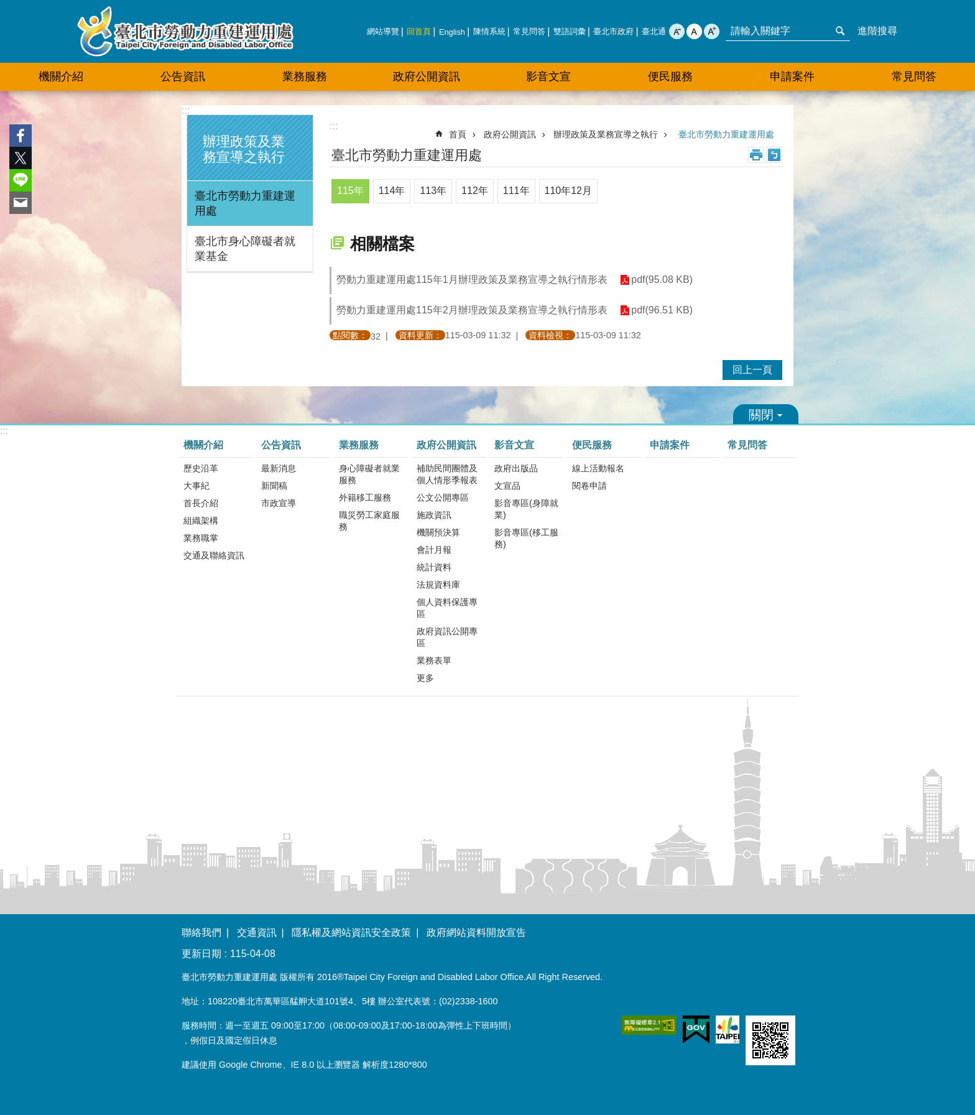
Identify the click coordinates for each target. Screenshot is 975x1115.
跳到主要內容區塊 (6, 6)
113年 (433, 190)
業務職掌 (200, 538)
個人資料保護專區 (447, 608)
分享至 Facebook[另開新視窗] (20, 135)
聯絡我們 (201, 932)
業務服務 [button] (304, 76)
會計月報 (434, 550)
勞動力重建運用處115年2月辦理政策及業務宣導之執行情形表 (472, 310)
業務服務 (359, 445)
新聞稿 (274, 486)
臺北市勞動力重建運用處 (185, 31)
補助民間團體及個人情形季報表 (447, 474)
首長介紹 (200, 503)
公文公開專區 (443, 497)
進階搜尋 (877, 30)
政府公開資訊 (510, 134)
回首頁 (419, 31)
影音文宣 (514, 445)
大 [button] (711, 31)
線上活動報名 (598, 468)
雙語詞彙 (569, 31)
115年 (350, 190)
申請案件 (792, 76)
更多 (425, 678)
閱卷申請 (589, 486)
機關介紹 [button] (61, 76)
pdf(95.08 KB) (662, 280)
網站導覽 (383, 31)
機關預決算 (438, 532)
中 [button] (694, 31)
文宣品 (507, 486)
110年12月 (569, 190)
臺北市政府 (613, 31)
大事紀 (196, 486)
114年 (392, 190)
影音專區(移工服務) (526, 538)
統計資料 (434, 567)
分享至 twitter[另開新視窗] (20, 158)
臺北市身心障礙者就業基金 (245, 248)
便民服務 (592, 445)
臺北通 (654, 31)
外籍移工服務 (365, 497)
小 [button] (677, 31)
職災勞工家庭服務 (369, 521)
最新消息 (278, 468)
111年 (516, 190)
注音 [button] (774, 155)
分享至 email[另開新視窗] (20, 203)
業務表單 (434, 660)
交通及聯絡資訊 (213, 555)
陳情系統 (489, 31)
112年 (474, 190)
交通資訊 (257, 932)
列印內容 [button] (756, 155)
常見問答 (529, 31)
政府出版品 (516, 468)
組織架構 (200, 520)
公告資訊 (281, 445)
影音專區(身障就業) (526, 509)
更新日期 (201, 953)
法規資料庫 (438, 585)
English (452, 32)
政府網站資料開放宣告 (476, 932)
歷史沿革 (200, 468)
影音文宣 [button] (548, 76)
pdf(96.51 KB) (662, 310)
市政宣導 (278, 503)
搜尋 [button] (840, 31)
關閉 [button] (765, 414)
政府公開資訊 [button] (426, 76)
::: (186, 110)
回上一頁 (752, 369)
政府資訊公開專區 (447, 637)
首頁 (457, 134)
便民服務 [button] (670, 76)
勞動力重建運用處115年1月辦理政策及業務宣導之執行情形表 (472, 279)
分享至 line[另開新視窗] (20, 180)
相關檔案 (382, 243)
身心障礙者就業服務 (369, 474)
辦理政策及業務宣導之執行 (244, 149)
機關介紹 (203, 445)
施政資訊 (434, 515)
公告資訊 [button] (182, 76)
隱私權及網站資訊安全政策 (351, 932)
